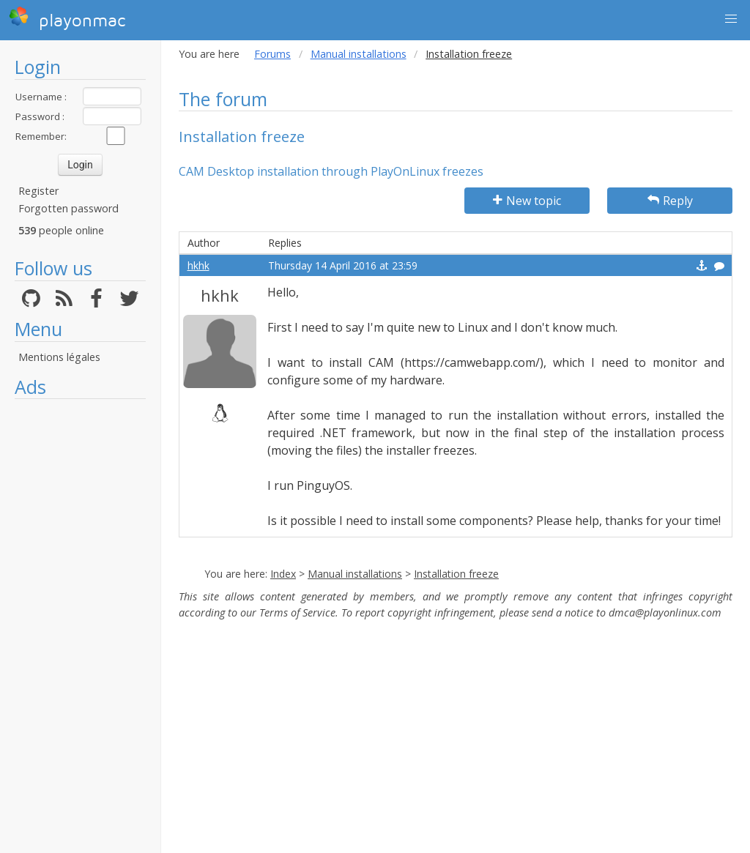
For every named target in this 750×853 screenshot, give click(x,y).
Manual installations (358, 54)
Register (38, 191)
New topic (527, 201)
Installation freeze (456, 574)
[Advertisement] (80, 626)
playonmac (67, 18)
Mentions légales (59, 357)
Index (283, 574)
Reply (670, 201)
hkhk (198, 265)
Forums (272, 54)
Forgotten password (68, 208)
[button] (731, 19)
